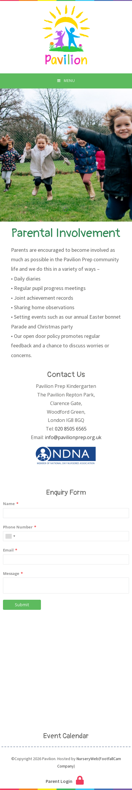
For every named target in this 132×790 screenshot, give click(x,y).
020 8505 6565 (71, 428)
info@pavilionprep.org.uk (73, 437)
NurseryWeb (87, 758)
